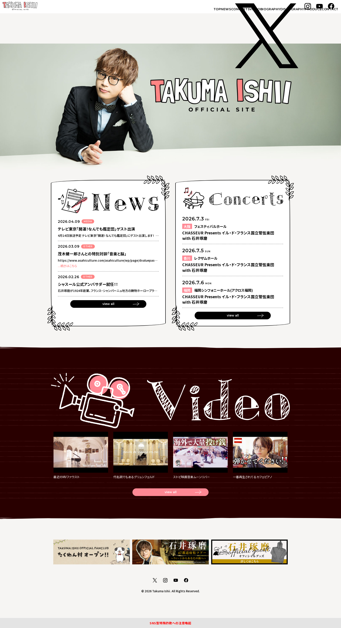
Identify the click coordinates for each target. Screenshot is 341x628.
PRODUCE (302, 13)
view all (108, 305)
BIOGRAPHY (245, 13)
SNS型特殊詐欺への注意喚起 (170, 621)
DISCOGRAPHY (274, 13)
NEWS (180, 13)
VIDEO (222, 13)
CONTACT (325, 13)
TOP (164, 13)
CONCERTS (201, 13)
